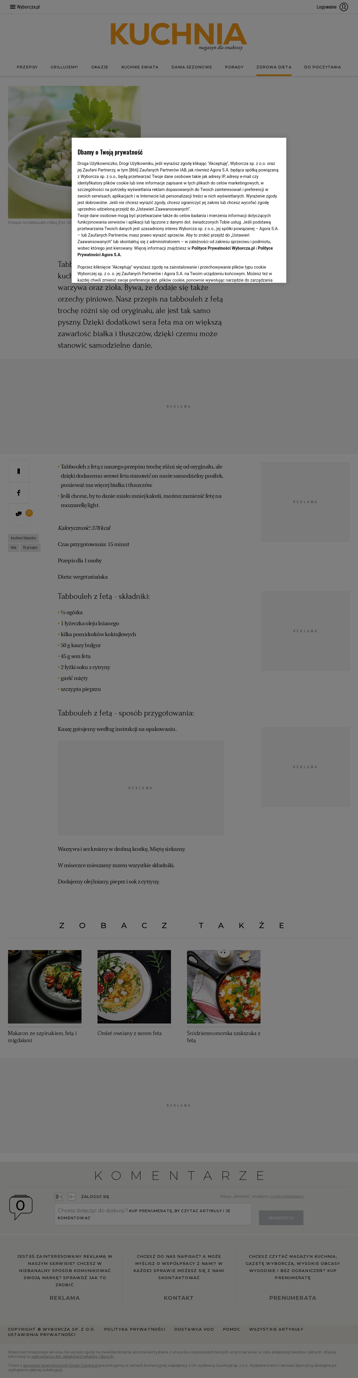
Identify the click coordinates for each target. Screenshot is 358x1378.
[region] (179, 210)
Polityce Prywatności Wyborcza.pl (223, 248)
